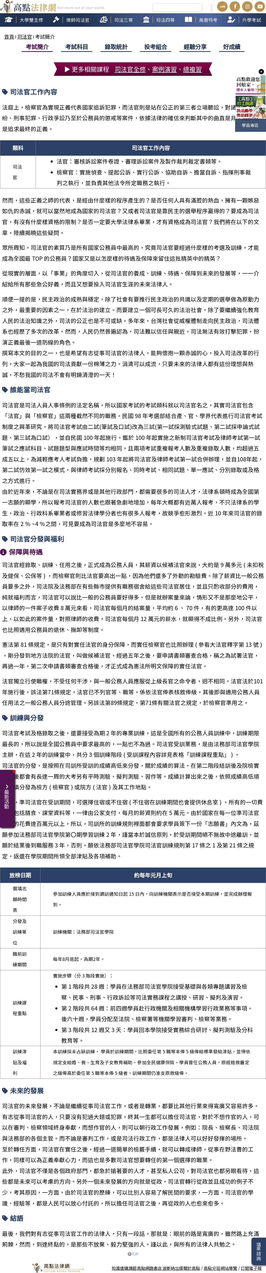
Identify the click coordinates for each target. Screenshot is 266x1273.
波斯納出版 (172, 1267)
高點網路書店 (149, 1267)
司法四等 (165, 19)
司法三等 (123, 19)
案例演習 (164, 68)
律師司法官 (78, 19)
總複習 (192, 68)
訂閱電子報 (251, 1267)
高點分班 (212, 1267)
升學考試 (251, 19)
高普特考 (208, 19)
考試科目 (76, 46)
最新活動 (7, 793)
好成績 (231, 46)
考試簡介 (37, 46)
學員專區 (250, 125)
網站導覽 (229, 1267)
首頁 (9, 35)
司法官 (24, 35)
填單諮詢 (258, 1251)
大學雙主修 (31, 19)
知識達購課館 (124, 1267)
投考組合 (155, 46)
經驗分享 (195, 46)
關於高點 (191, 1267)
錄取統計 (116, 46)
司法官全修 (130, 68)
